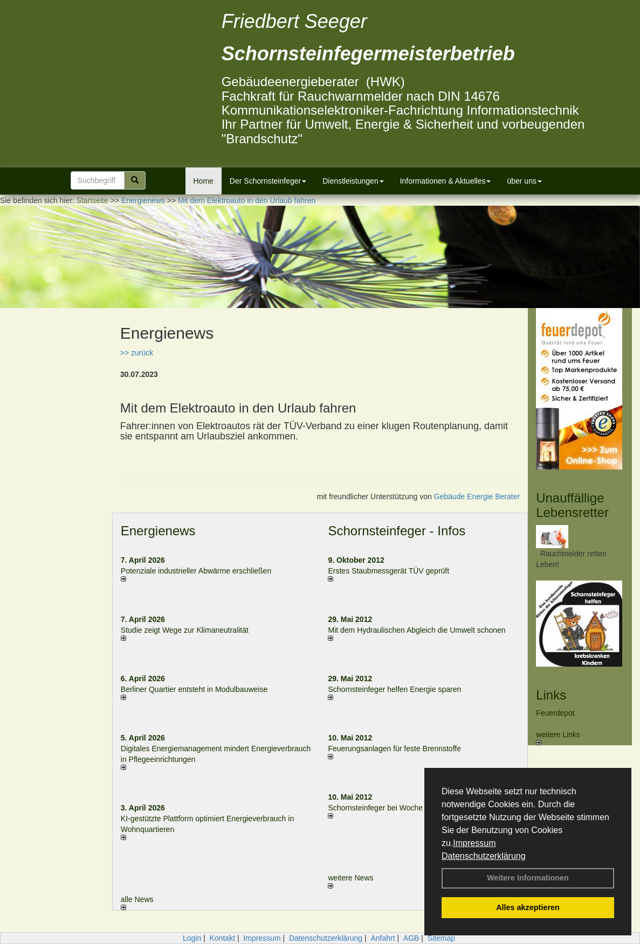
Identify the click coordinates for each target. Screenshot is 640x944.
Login (192, 938)
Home (204, 181)
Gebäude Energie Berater (477, 496)
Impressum (474, 843)
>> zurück (136, 352)
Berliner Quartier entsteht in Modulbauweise (194, 689)
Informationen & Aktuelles (445, 181)
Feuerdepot (555, 713)
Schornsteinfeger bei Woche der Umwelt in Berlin (410, 807)
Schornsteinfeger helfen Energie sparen (394, 689)
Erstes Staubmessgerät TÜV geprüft (388, 571)
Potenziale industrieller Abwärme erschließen (196, 571)
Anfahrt (382, 938)
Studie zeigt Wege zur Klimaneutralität (185, 630)
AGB (411, 938)
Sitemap (441, 938)
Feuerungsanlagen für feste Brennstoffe (394, 748)
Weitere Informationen (528, 877)
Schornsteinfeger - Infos (396, 530)
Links (551, 695)
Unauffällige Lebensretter (572, 505)
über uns (524, 181)
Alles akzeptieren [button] (528, 907)
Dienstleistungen (353, 181)
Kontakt (222, 938)
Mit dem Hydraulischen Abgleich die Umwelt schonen (416, 630)
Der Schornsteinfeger (268, 181)
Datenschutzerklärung (484, 856)
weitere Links (558, 737)
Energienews (158, 530)
